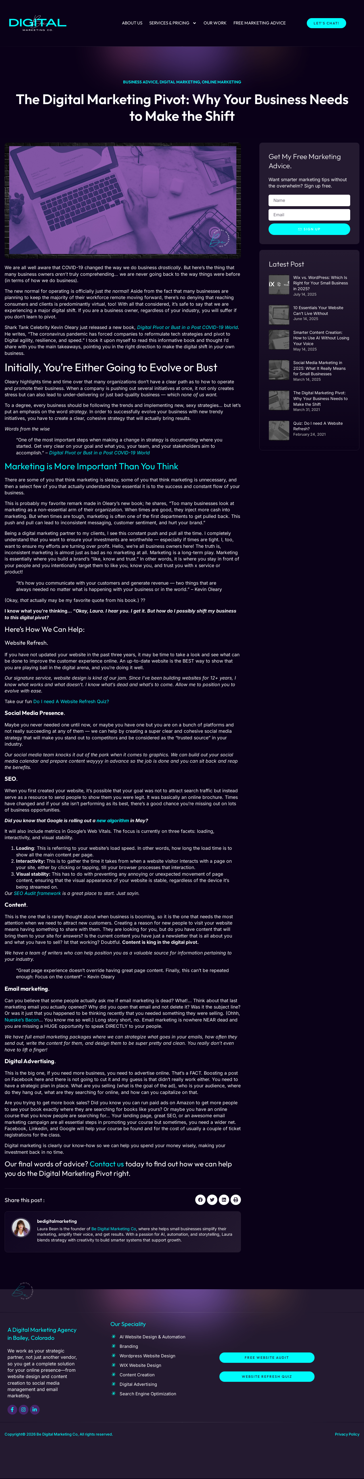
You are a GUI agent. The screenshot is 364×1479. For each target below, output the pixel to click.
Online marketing (221, 82)
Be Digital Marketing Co (113, 1228)
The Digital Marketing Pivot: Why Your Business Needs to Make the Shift (320, 399)
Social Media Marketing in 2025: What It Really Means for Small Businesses (319, 368)
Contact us (107, 1163)
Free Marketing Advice (259, 23)
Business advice (140, 82)
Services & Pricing (173, 23)
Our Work (215, 23)
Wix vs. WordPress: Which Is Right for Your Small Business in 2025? (320, 283)
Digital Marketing (180, 82)
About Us (132, 23)
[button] (200, 1200)
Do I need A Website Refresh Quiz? (70, 701)
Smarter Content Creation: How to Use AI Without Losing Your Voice (321, 338)
